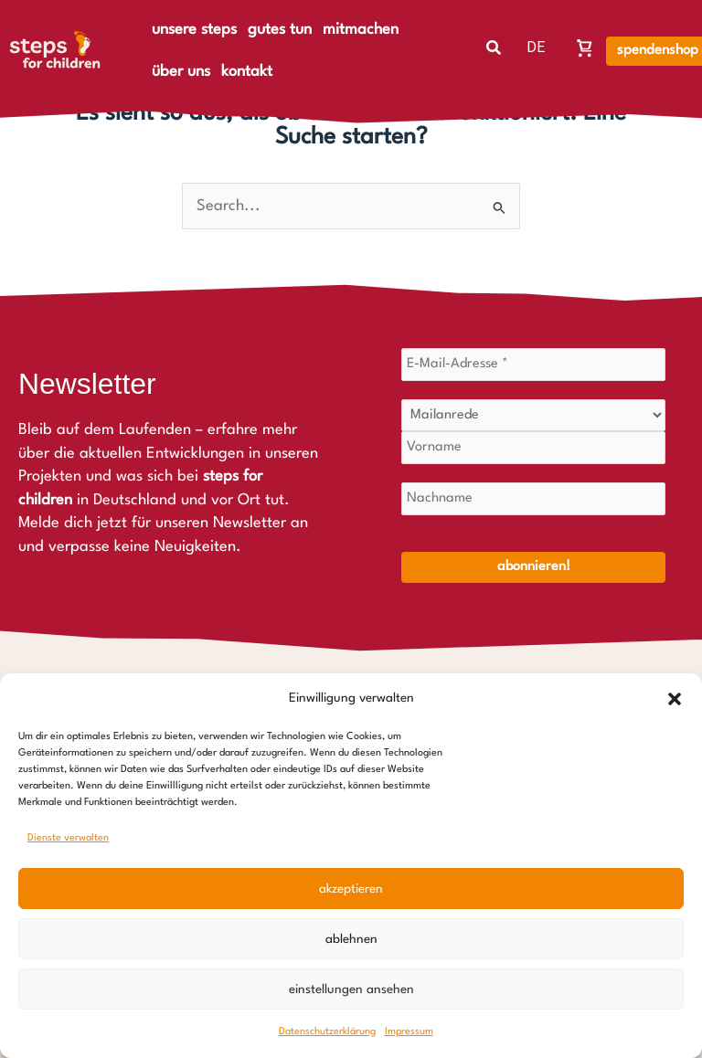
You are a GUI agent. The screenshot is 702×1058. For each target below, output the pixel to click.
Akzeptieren (351, 889)
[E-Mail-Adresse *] (533, 364)
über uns (181, 71)
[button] (674, 699)
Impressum (409, 1032)
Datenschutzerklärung (327, 1032)
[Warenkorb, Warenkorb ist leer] (585, 47)
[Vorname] (533, 447)
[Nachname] (533, 498)
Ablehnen (351, 939)
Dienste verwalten (68, 838)
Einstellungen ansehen (351, 989)
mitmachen (361, 29)
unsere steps (194, 29)
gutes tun (280, 29)
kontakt (246, 71)
